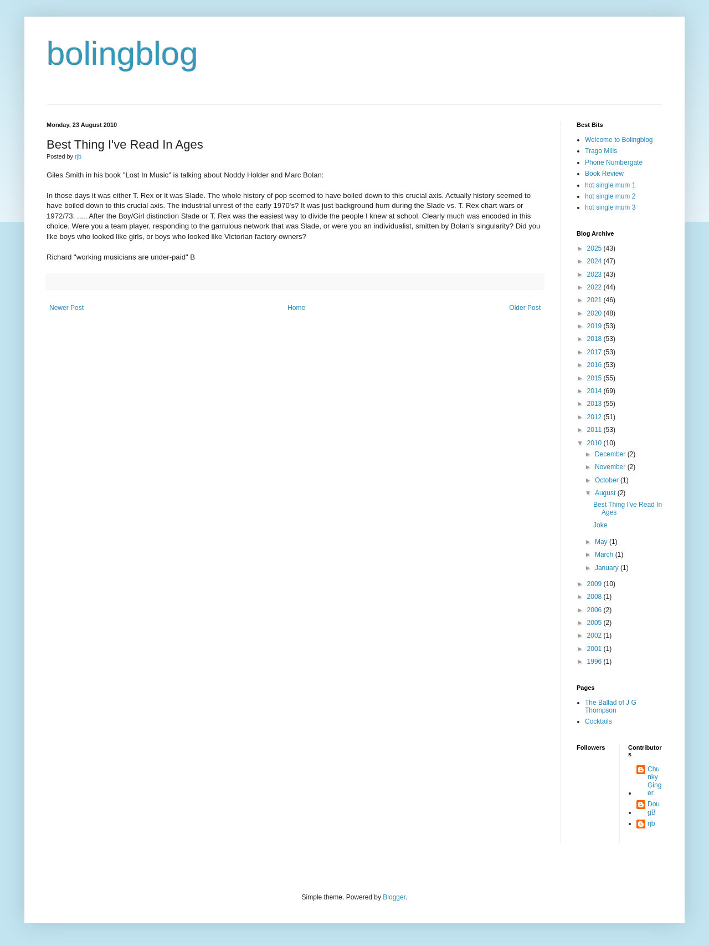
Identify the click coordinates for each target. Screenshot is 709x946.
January (607, 568)
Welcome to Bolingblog (619, 140)
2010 (595, 443)
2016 (595, 365)
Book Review (604, 173)
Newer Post (66, 308)
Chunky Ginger (654, 781)
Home (296, 308)
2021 (595, 300)
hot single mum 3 (610, 207)
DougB (654, 808)
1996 (595, 661)
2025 (595, 248)
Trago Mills (601, 151)
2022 (595, 287)
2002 (595, 635)
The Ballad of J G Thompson (610, 706)
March (605, 554)
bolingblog (122, 53)
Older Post (525, 308)
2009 (595, 584)
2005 (595, 623)
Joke (600, 525)
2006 (595, 610)
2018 (595, 339)
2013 (595, 404)
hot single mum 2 (610, 196)
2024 (595, 261)
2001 (595, 649)
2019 (595, 326)
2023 (595, 274)
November (611, 467)
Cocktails (598, 721)
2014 (595, 391)
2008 (595, 597)
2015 (595, 378)
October (607, 480)
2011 (595, 430)
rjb (651, 823)
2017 (595, 352)
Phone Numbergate (614, 162)
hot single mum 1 (610, 185)
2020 (595, 313)
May (602, 542)
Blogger (394, 897)
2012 (595, 417)
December (611, 454)
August (606, 493)
